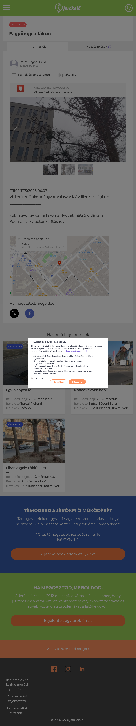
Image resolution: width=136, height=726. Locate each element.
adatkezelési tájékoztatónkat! (75, 351)
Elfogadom (77, 382)
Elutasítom (59, 382)
